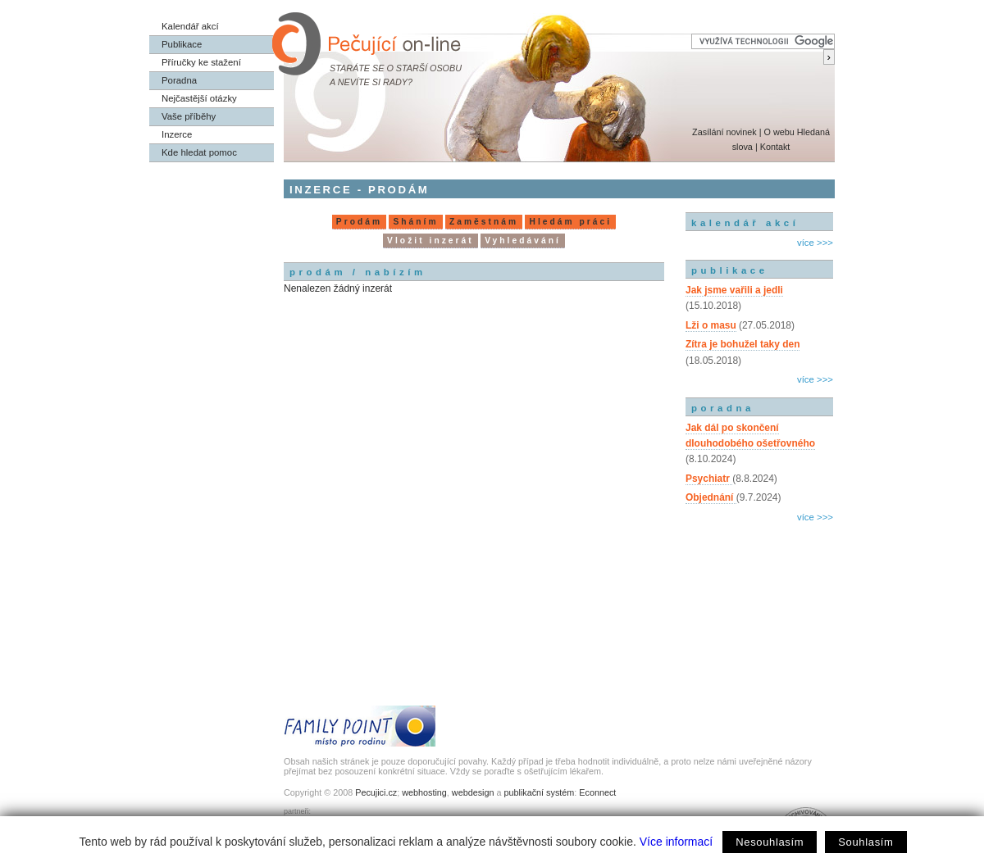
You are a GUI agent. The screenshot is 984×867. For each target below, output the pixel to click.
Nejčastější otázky (199, 98)
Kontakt (775, 147)
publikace (729, 270)
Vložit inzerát (430, 240)
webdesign (473, 792)
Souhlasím (865, 842)
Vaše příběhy (189, 116)
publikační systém (538, 792)
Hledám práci (570, 221)
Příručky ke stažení (201, 62)
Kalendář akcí (190, 26)
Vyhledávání (523, 240)
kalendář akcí (745, 223)
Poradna (179, 80)
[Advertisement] (759, 596)
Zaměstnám (483, 221)
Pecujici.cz (376, 792)
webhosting (424, 792)
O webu (778, 132)
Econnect (597, 792)
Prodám (359, 221)
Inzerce (177, 134)
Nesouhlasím (770, 842)
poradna (722, 408)
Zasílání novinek (724, 132)
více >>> (815, 242)
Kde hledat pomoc (199, 152)
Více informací (676, 841)
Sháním (415, 221)
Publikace (182, 44)
